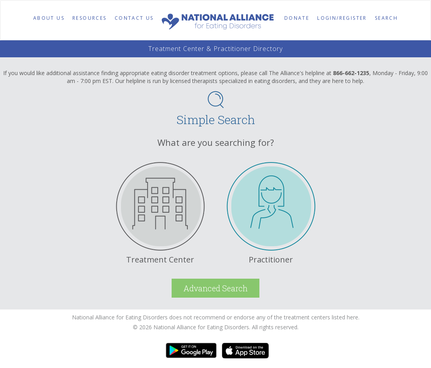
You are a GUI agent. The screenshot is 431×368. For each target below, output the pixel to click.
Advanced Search (215, 288)
